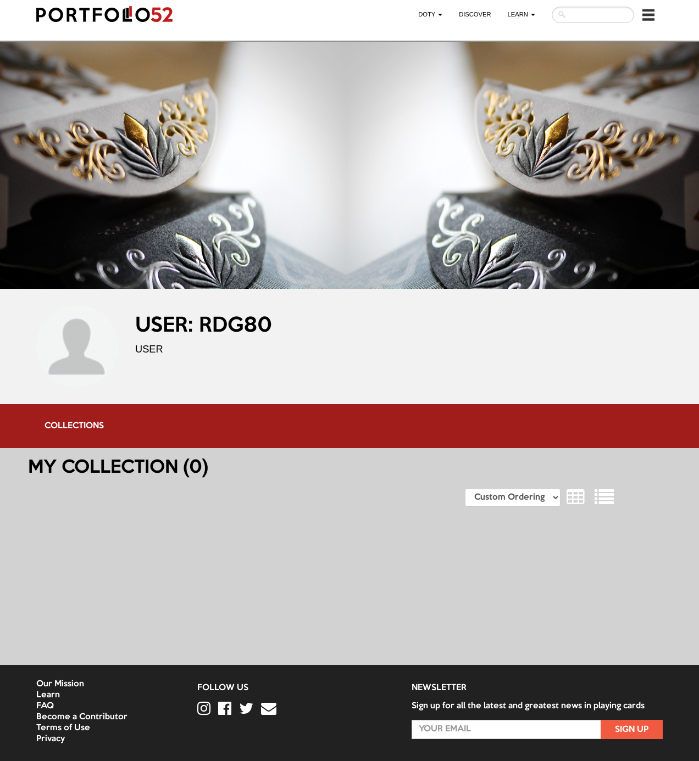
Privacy (50, 739)
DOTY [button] (430, 14)
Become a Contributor (81, 717)
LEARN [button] (521, 14)
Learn (48, 695)
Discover (475, 14)
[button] (648, 15)
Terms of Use (63, 728)
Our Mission (60, 684)
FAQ (45, 706)
